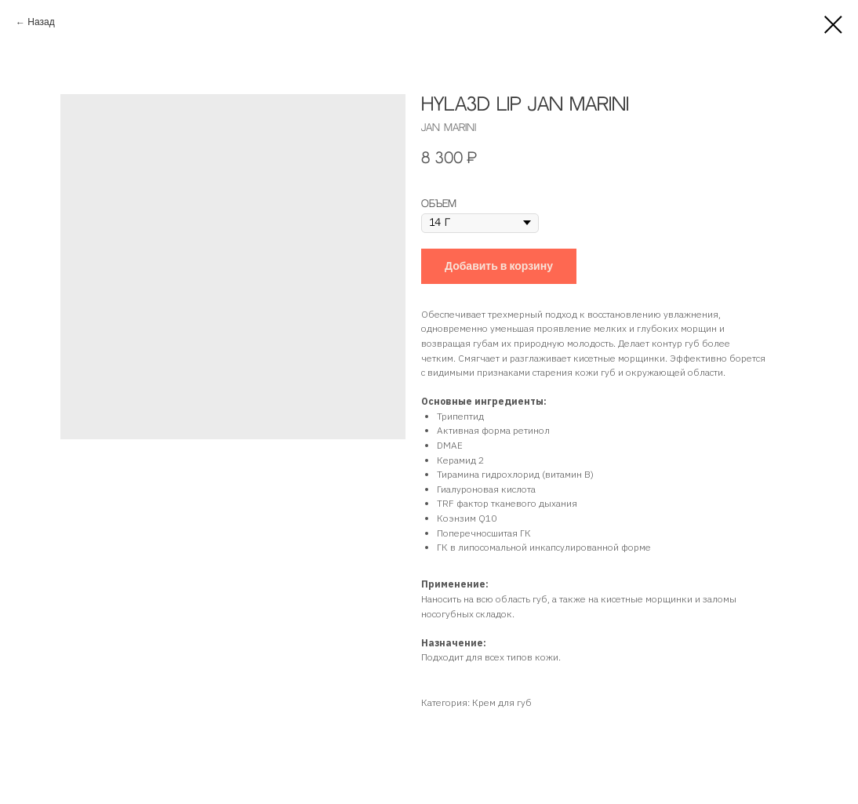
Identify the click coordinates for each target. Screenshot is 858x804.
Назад (40, 23)
